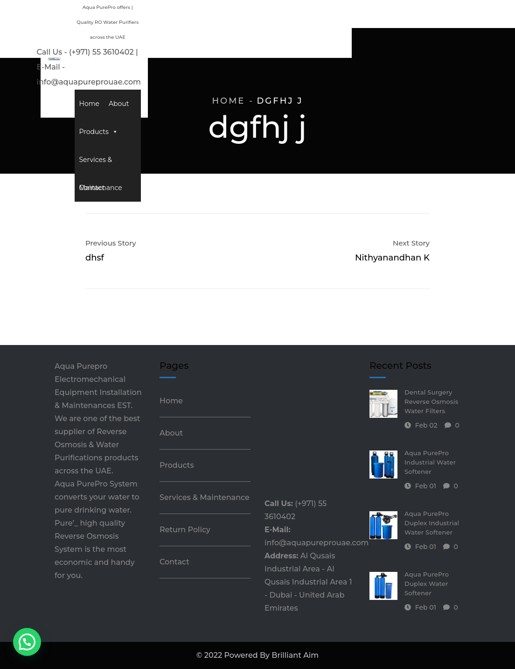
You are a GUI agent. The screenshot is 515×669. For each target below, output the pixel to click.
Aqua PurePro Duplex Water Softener (426, 583)
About (200, 44)
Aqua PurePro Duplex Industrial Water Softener (431, 523)
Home (171, 44)
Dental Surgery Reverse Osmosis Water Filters (431, 401)
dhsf (94, 258)
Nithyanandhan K (392, 258)
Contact (368, 44)
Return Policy (185, 529)
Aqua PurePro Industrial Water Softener (430, 462)
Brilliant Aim (295, 655)
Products (239, 44)
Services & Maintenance (307, 44)
